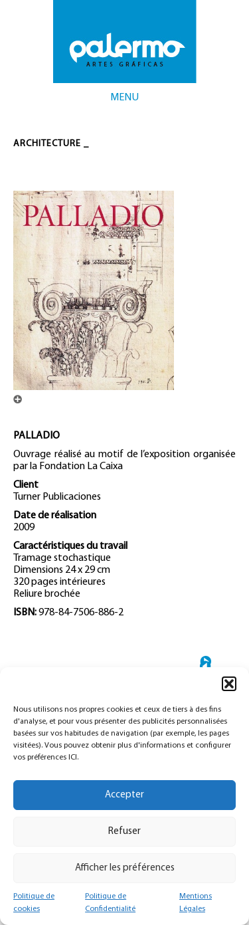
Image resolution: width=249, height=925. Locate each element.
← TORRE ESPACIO (205, 666)
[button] (229, 683)
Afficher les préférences (125, 868)
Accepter (124, 795)
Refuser (124, 832)
